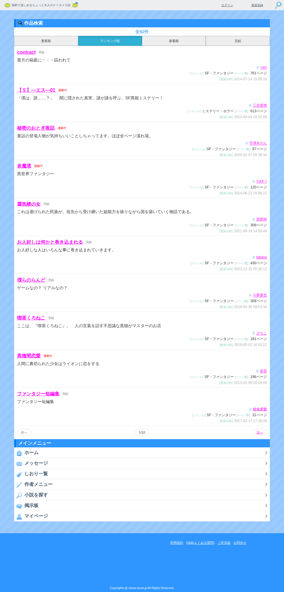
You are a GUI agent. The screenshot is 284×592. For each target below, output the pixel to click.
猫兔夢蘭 (260, 409)
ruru (263, 68)
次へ (260, 432)
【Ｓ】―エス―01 (36, 90)
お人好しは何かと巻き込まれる (50, 242)
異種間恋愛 (29, 355)
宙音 (263, 371)
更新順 (46, 41)
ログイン (227, 5)
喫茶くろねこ (31, 317)
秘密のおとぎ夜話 (36, 128)
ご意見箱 (224, 542)
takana (261, 257)
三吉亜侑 (260, 105)
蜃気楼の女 (29, 203)
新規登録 (257, 5)
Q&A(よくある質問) (200, 542)
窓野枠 (261, 219)
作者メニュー (33, 485)
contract (26, 52)
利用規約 (176, 542)
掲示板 (26, 506)
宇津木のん (258, 143)
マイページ (31, 516)
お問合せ (239, 542)
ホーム (26, 453)
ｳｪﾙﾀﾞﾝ (261, 181)
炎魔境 (24, 165)
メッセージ (31, 464)
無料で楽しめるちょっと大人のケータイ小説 (41, 5)
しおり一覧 (31, 474)
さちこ (261, 333)
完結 (238, 41)
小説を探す (31, 495)
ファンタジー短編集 (38, 393)
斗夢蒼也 (260, 295)
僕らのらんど (31, 279)
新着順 (174, 41)
